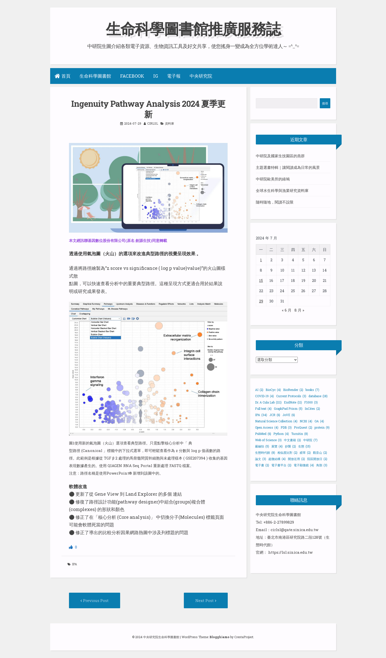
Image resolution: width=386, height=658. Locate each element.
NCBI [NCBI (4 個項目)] (306, 421)
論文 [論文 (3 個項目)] (260, 459)
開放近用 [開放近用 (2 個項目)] (296, 459)
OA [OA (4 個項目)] (319, 421)
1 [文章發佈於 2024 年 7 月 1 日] (261, 259)
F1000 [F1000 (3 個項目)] (311, 402)
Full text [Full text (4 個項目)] (263, 408)
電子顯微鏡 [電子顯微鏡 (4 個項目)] (304, 465)
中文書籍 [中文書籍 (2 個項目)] (292, 440)
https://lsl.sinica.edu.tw (290, 552)
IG (155, 76)
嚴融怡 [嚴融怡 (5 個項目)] (262, 446)
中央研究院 (201, 76)
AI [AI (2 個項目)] (259, 389)
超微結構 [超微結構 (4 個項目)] (277, 459)
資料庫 (169, 123)
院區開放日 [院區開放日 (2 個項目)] (317, 459)
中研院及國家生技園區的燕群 (280, 155)
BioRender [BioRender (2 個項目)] (293, 389)
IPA (74, 564)
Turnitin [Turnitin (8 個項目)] (299, 433)
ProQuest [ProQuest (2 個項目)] (303, 427)
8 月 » (299, 310)
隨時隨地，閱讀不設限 (274, 202)
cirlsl (152, 123)
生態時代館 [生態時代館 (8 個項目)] (265, 452)
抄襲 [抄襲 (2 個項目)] (290, 446)
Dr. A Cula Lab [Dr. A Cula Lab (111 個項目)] (268, 402)
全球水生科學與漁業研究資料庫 (282, 190)
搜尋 (325, 103)
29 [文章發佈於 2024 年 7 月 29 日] (261, 300)
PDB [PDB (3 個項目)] (286, 427)
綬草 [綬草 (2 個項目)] (305, 452)
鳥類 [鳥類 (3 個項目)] (321, 465)
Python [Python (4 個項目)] (281, 433)
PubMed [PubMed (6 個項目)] (263, 433)
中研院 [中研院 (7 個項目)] (310, 440)
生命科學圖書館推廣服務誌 (193, 28)
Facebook (132, 76)
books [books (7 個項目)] (312, 389)
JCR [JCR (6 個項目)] (274, 415)
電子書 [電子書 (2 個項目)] (262, 465)
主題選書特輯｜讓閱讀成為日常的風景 (288, 167)
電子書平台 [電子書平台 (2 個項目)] (281, 465)
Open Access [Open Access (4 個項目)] (266, 427)
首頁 (62, 76)
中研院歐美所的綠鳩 (273, 178)
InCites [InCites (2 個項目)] (312, 408)
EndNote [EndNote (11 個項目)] (293, 402)
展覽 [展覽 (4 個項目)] (277, 446)
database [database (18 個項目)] (318, 396)
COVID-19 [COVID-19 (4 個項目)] (264, 396)
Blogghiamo (219, 637)
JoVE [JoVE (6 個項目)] (288, 415)
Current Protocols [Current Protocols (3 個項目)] (291, 396)
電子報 (174, 76)
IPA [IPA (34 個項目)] (261, 415)
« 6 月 (286, 310)
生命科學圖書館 (95, 76)
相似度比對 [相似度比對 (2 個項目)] (287, 452)
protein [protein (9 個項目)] (322, 427)
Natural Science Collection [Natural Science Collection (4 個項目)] (276, 421)
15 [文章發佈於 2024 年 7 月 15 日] (261, 280)
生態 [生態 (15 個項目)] (304, 446)
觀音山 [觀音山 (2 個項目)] (320, 452)
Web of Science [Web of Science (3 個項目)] (268, 440)
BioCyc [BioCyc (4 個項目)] (273, 389)
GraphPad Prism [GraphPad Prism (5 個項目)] (288, 408)
